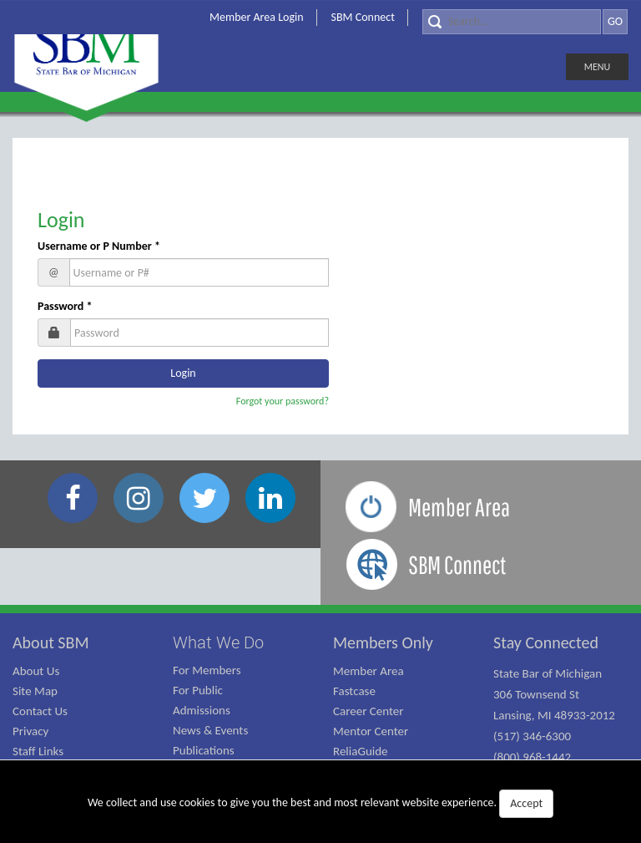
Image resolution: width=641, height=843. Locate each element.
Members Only (383, 642)
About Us (36, 670)
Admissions (201, 710)
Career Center (368, 711)
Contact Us (40, 711)
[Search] (511, 21)
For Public (198, 690)
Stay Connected (545, 642)
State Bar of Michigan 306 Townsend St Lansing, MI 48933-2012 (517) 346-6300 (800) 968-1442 (554, 715)
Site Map (35, 690)
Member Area (368, 670)
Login (61, 220)
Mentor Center (370, 731)
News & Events (210, 730)
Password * (65, 306)
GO (615, 21)
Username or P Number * (99, 246)
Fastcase (354, 690)
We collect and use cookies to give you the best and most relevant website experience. (320, 804)
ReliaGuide (360, 751)
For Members (207, 670)
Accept (526, 803)
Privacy (30, 731)
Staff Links (38, 751)
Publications (204, 750)
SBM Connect (363, 17)
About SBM (51, 642)
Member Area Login (256, 17)
